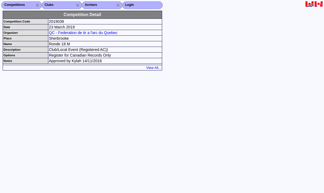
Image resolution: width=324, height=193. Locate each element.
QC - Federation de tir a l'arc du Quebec (83, 33)
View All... (153, 68)
